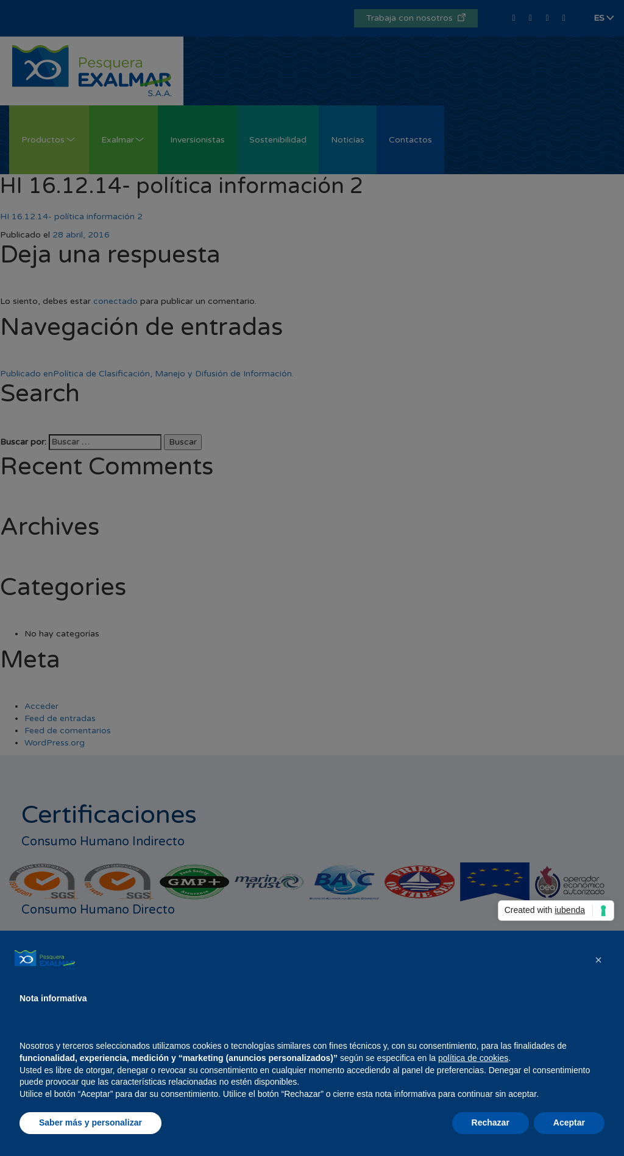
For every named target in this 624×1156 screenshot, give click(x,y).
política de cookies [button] (473, 1058)
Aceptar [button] (569, 1122)
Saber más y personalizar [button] (90, 1122)
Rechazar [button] (490, 1122)
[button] (598, 960)
